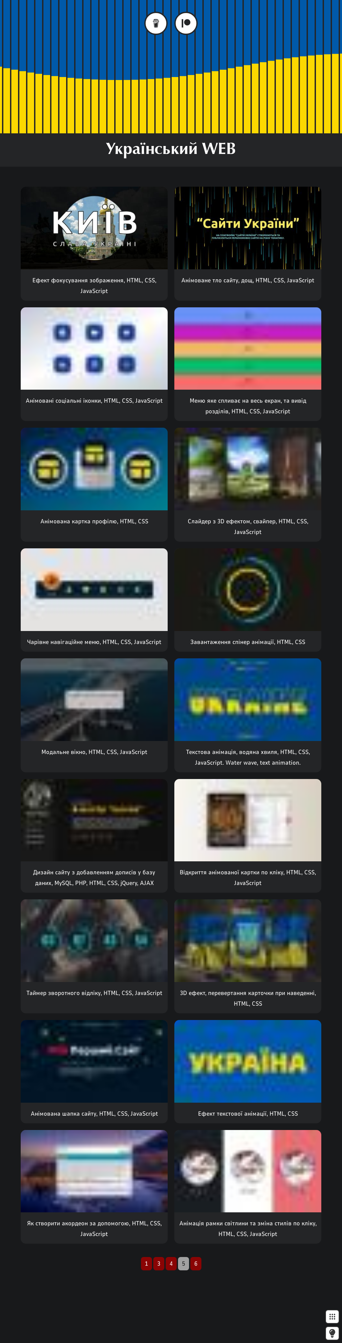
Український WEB (171, 150)
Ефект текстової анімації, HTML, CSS (248, 1114)
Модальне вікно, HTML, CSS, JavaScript (94, 752)
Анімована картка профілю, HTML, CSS (94, 521)
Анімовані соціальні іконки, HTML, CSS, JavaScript (94, 401)
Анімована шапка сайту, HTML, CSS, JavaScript (94, 1114)
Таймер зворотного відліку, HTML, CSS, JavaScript (94, 993)
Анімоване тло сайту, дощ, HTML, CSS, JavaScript (247, 280)
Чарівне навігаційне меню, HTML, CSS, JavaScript (94, 642)
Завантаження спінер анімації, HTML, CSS (247, 642)
